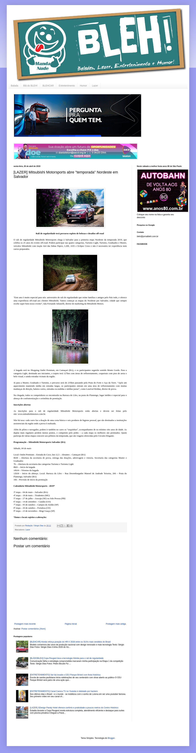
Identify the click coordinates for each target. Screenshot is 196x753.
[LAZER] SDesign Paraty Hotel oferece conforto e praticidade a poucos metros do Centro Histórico (74, 707)
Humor (83, 85)
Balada (14, 85)
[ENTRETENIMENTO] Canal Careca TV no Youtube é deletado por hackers (64, 691)
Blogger (111, 738)
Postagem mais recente (25, 624)
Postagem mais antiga (116, 624)
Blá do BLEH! (30, 85)
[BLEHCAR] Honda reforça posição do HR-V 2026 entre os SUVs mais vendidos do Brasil (70, 642)
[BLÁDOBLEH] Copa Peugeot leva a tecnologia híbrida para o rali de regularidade (67, 658)
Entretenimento (67, 85)
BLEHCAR (48, 85)
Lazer (95, 85)
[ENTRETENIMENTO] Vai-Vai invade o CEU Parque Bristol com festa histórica (65, 675)
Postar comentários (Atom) (33, 629)
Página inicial (71, 624)
